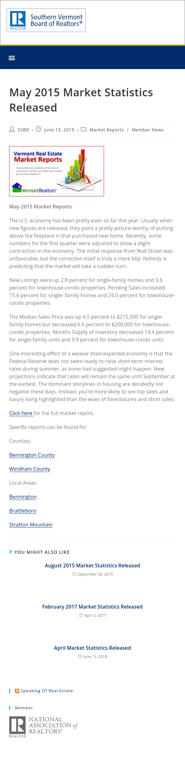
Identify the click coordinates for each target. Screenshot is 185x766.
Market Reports (106, 130)
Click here (21, 413)
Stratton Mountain (30, 524)
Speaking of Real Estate (47, 690)
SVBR (23, 130)
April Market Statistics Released (92, 647)
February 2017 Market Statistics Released (92, 606)
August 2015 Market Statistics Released (92, 565)
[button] (11, 57)
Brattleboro (22, 510)
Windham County (29, 468)
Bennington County (32, 454)
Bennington (23, 496)
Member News (148, 130)
